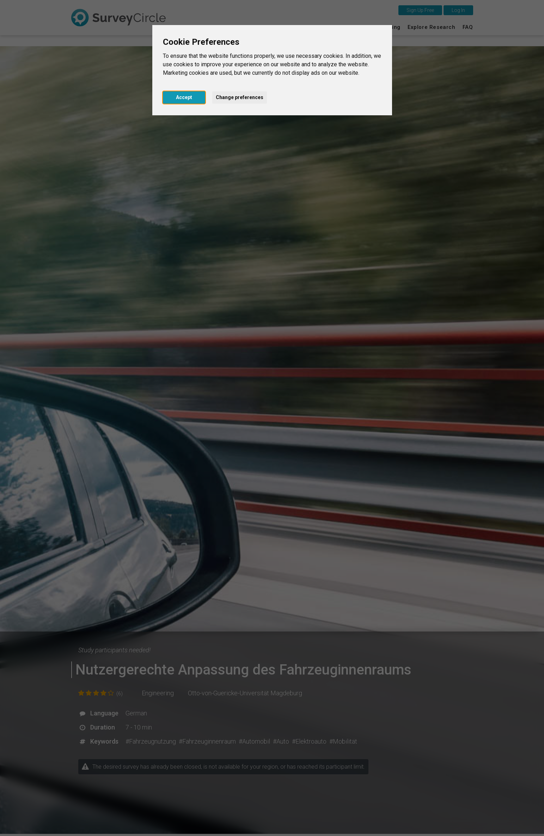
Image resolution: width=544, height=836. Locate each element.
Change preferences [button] (239, 97)
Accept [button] (184, 97)
